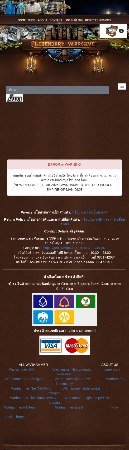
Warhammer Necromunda (72, 369)
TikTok (113, 407)
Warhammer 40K (21, 369)
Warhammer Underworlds (81, 388)
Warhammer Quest (69, 407)
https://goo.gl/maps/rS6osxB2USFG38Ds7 (74, 248)
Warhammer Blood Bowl (73, 379)
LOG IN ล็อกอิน (74, 20)
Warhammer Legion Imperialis (86, 398)
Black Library (14, 417)
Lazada (54, 403)
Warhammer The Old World (31, 388)
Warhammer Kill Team (20, 407)
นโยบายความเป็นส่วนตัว (90, 212)
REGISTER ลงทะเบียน (98, 20)
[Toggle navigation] (122, 86)
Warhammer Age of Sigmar (24, 379)
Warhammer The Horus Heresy (33, 398)
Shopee (55, 393)
